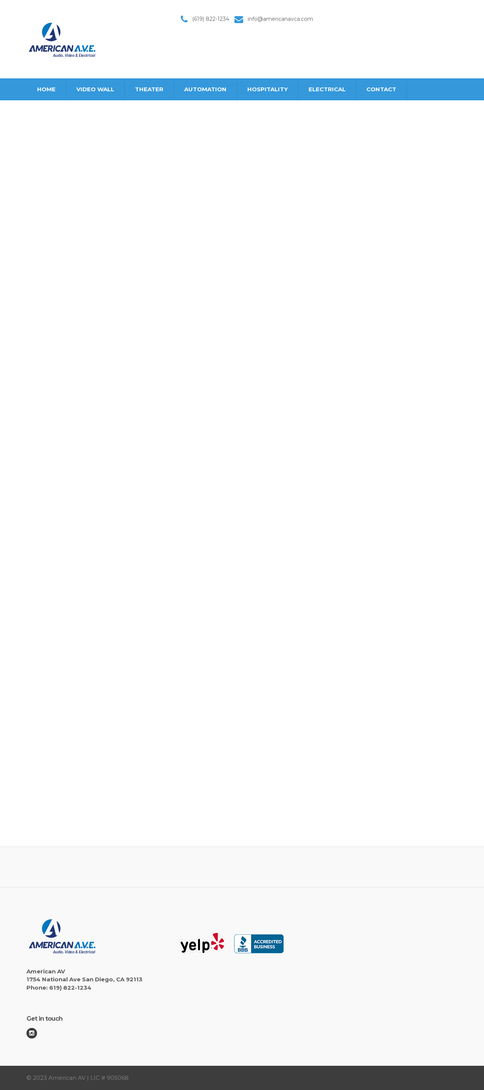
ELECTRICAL (327, 89)
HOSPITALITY (267, 89)
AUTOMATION (205, 89)
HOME (46, 89)
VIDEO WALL (95, 89)
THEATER (149, 89)
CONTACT (381, 89)
